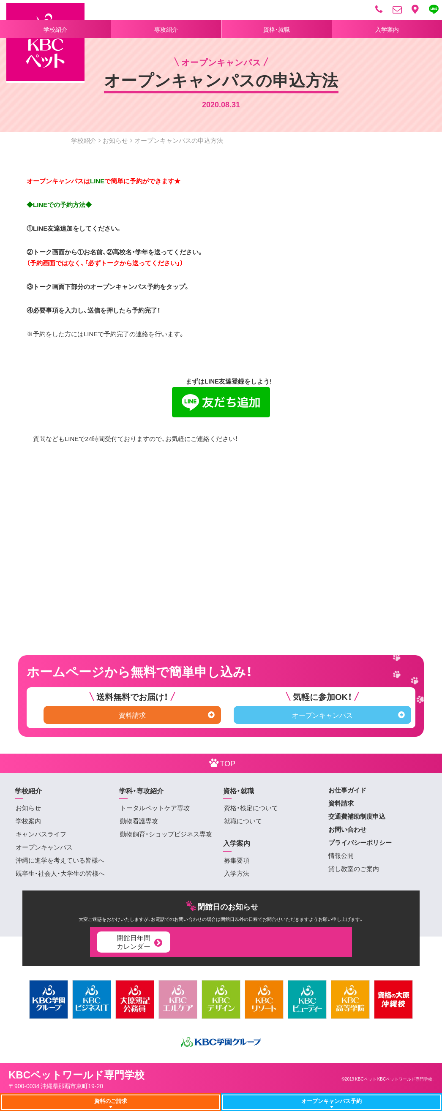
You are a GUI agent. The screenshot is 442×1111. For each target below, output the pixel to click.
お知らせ (115, 140)
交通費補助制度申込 (356, 816)
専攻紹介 (166, 29)
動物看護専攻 (139, 820)
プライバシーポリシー (360, 842)
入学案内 (387, 29)
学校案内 (28, 820)
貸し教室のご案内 (353, 868)
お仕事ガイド (347, 790)
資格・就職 (276, 29)
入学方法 (236, 873)
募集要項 (236, 860)
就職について (243, 820)
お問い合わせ (347, 829)
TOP (221, 762)
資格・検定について (251, 807)
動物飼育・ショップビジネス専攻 (166, 834)
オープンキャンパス (348, 715)
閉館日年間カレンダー (140, 941)
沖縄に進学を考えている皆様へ (60, 860)
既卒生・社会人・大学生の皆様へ (60, 873)
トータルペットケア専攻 (155, 807)
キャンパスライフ (41, 834)
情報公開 (341, 855)
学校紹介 (55, 29)
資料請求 (167, 715)
